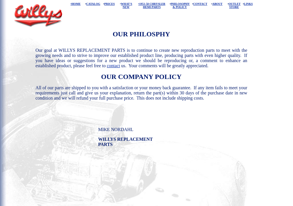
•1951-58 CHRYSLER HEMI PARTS (151, 5)
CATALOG (93, 3)
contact (113, 65)
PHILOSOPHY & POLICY (180, 5)
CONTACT (200, 3)
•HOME (75, 3)
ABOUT (217, 3)
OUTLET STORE (235, 5)
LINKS (248, 3)
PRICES (109, 3)
